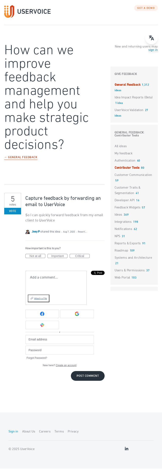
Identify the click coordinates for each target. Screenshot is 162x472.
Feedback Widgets (127, 210)
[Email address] (59, 342)
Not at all (37, 259)
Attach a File (40, 302)
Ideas (118, 218)
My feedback (123, 156)
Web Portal (122, 281)
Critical (82, 259)
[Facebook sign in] (42, 317)
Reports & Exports (128, 246)
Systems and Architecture (133, 261)
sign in (153, 53)
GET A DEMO (146, 11)
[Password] (59, 353)
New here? (59, 368)
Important (59, 259)
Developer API (125, 203)
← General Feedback (20, 160)
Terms (59, 435)
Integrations (123, 225)
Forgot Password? (37, 361)
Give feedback (126, 77)
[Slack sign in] (42, 328)
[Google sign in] (77, 317)
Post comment (88, 379)
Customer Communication (133, 178)
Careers (44, 435)
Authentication (125, 164)
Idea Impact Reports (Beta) (134, 100)
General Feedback (128, 88)
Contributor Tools (127, 139)
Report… (82, 235)
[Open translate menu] (151, 38)
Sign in (13, 435)
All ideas (121, 149)
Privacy (73, 435)
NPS (117, 239)
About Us (28, 435)
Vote (12, 214)
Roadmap (121, 254)
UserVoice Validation (129, 113)
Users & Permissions (130, 273)
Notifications (123, 232)
